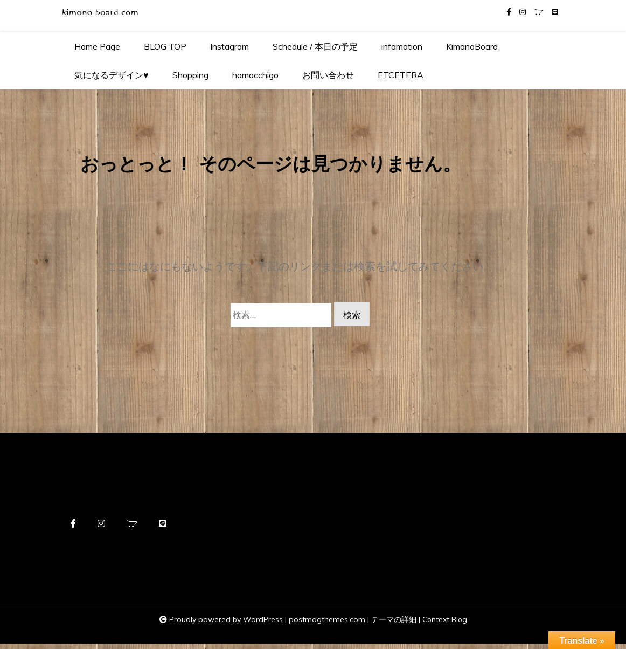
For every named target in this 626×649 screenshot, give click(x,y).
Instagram (229, 46)
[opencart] (539, 12)
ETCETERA (400, 75)
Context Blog (444, 625)
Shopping (190, 75)
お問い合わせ (328, 75)
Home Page (97, 46)
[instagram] (522, 12)
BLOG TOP (165, 46)
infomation (401, 46)
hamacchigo (255, 75)
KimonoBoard (472, 46)
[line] (555, 12)
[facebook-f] (508, 12)
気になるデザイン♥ (111, 75)
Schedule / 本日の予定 (315, 46)
